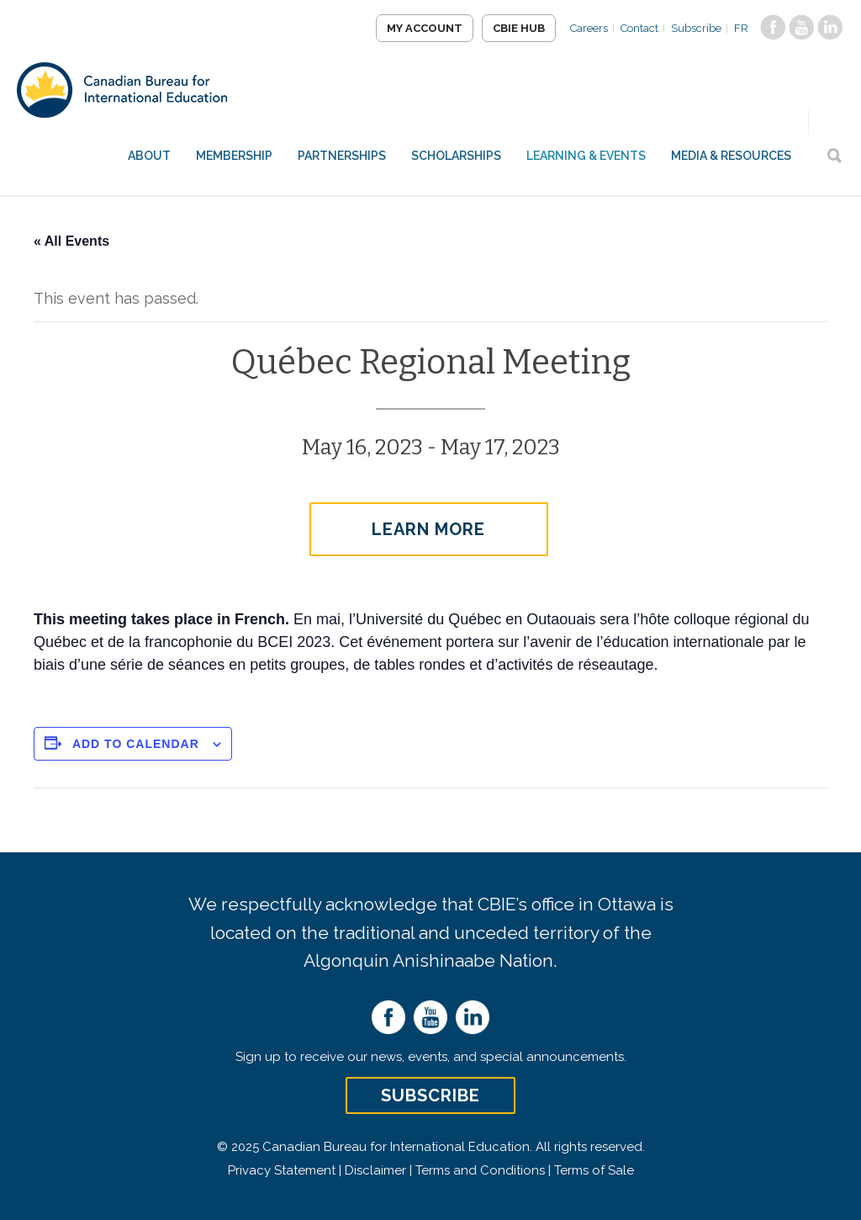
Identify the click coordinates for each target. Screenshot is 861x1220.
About (149, 155)
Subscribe (696, 28)
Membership (234, 155)
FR (741, 28)
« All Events (71, 241)
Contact (639, 28)
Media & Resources (731, 155)
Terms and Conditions (480, 1170)
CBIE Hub (519, 28)
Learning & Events (586, 155)
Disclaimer (375, 1170)
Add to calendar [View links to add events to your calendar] (135, 744)
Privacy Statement (281, 1170)
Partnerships (342, 155)
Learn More (428, 529)
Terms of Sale (594, 1170)
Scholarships (456, 155)
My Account (424, 28)
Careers (589, 28)
